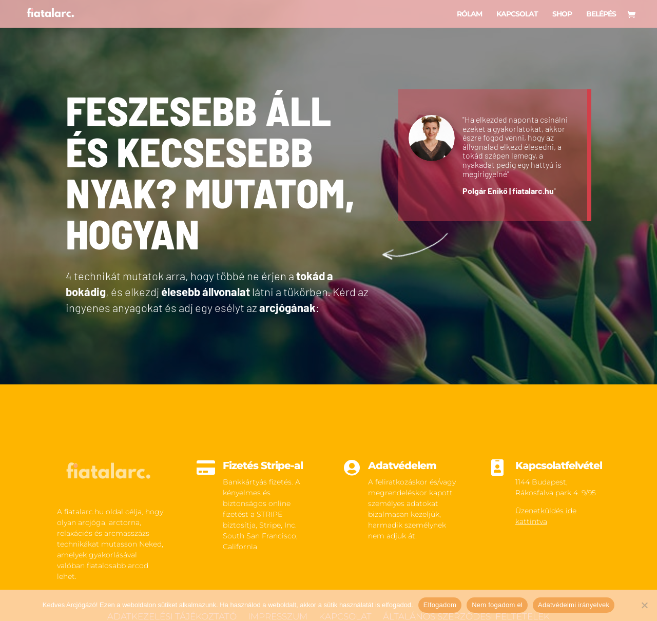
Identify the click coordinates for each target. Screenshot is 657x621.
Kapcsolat (517, 14)
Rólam (469, 14)
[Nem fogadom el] (644, 605)
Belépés (601, 14)
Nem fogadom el (497, 605)
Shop (562, 14)
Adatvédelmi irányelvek (573, 605)
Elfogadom (439, 605)
